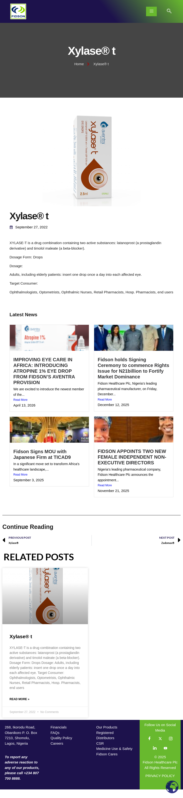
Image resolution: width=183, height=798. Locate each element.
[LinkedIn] (154, 756)
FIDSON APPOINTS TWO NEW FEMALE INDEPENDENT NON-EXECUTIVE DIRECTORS (132, 465)
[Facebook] (149, 747)
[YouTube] (165, 756)
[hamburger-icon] (151, 11)
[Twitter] (160, 747)
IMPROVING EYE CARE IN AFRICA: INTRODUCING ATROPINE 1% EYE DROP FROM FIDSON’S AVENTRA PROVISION (44, 380)
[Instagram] (170, 747)
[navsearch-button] (169, 11)
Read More (20, 408)
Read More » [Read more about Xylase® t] (19, 707)
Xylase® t (21, 645)
